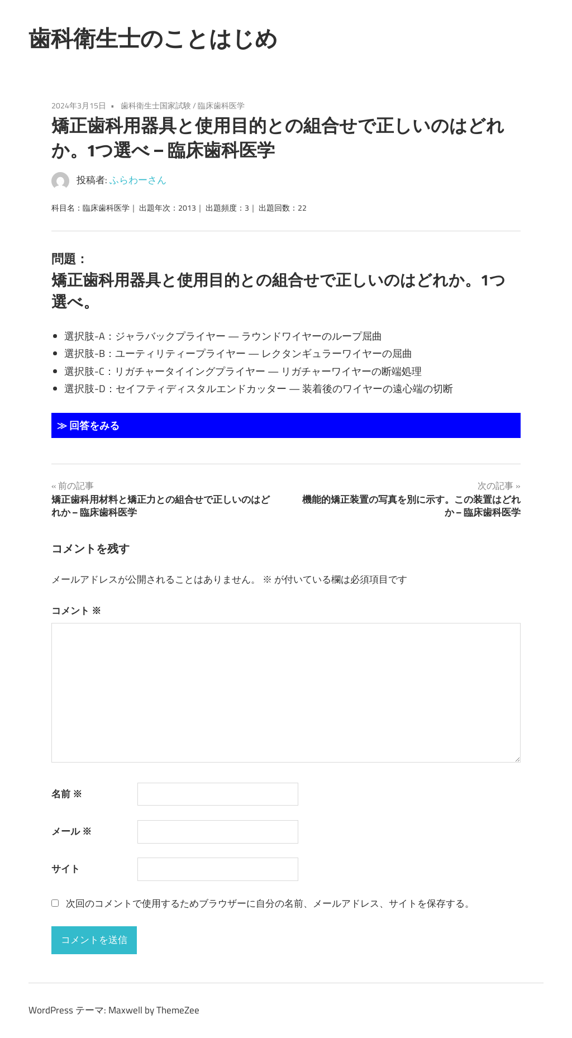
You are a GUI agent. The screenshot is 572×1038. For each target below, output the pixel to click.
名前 (66, 794)
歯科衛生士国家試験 (156, 105)
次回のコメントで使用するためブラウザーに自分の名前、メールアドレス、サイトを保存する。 (270, 903)
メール (71, 831)
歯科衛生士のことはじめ (153, 38)
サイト (65, 868)
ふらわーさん (137, 180)
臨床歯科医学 (221, 105)
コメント (76, 610)
